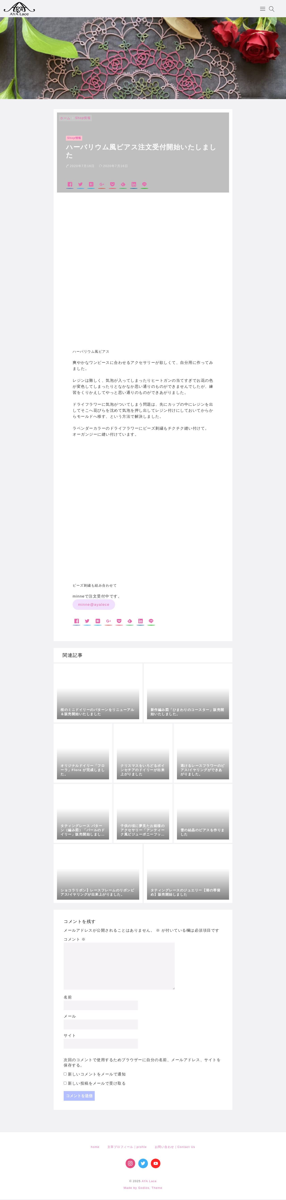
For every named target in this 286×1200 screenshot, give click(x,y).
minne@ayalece (93, 605)
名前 (68, 998)
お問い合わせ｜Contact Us (175, 1147)
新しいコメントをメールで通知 (97, 1075)
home (95, 1147)
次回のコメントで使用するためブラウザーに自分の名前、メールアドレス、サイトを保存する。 (142, 1063)
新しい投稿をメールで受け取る (97, 1084)
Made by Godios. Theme (143, 1188)
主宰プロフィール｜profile (127, 1147)
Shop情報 (83, 118)
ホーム (65, 119)
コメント (75, 940)
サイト (70, 1036)
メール (70, 1017)
